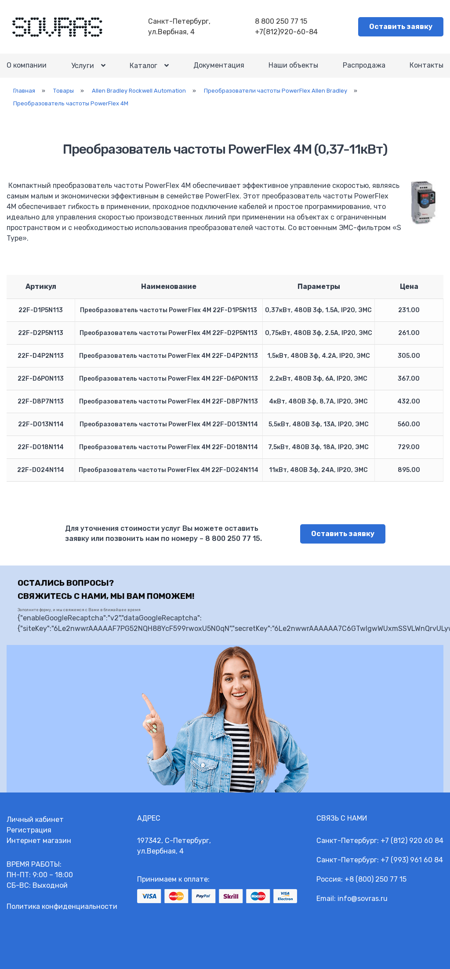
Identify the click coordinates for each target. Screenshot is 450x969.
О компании (27, 65)
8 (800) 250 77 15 (377, 879)
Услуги (82, 65)
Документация (218, 65)
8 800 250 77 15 (281, 21)
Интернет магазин (39, 840)
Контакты (426, 65)
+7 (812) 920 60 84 (412, 840)
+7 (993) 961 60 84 (412, 860)
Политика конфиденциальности (62, 906)
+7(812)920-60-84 (286, 32)
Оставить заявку (400, 26)
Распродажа (364, 65)
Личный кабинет (35, 819)
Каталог (143, 65)
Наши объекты (293, 65)
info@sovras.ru (363, 898)
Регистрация (29, 830)
